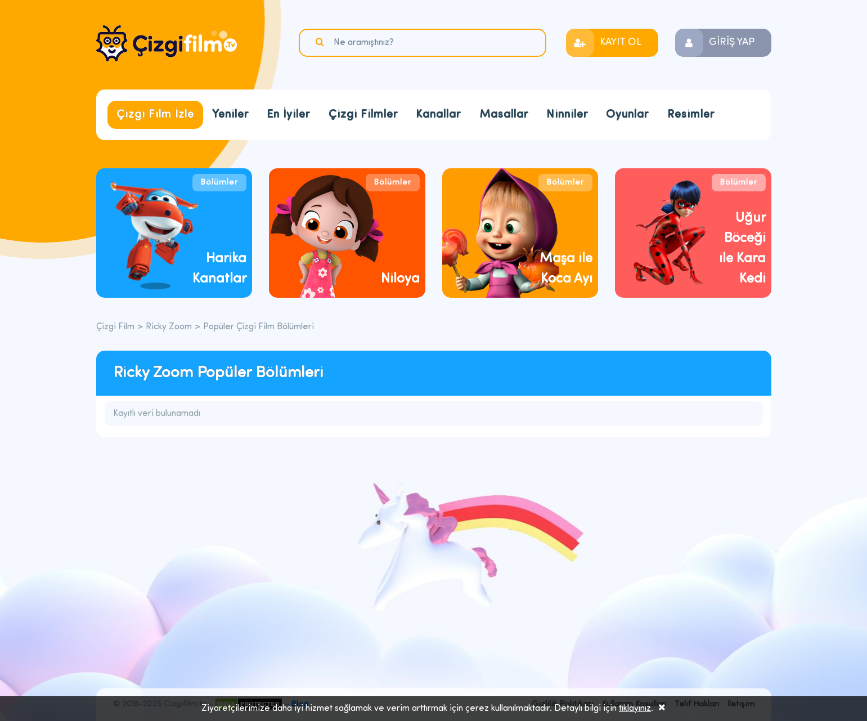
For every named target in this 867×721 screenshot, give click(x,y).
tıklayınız (635, 708)
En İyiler (288, 114)
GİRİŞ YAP (731, 42)
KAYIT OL (620, 42)
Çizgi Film (166, 43)
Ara (321, 42)
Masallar (503, 114)
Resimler (691, 114)
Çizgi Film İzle (155, 114)
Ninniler (567, 114)
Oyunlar (627, 114)
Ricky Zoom (169, 327)
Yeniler (230, 114)
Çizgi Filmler (363, 114)
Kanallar (438, 114)
